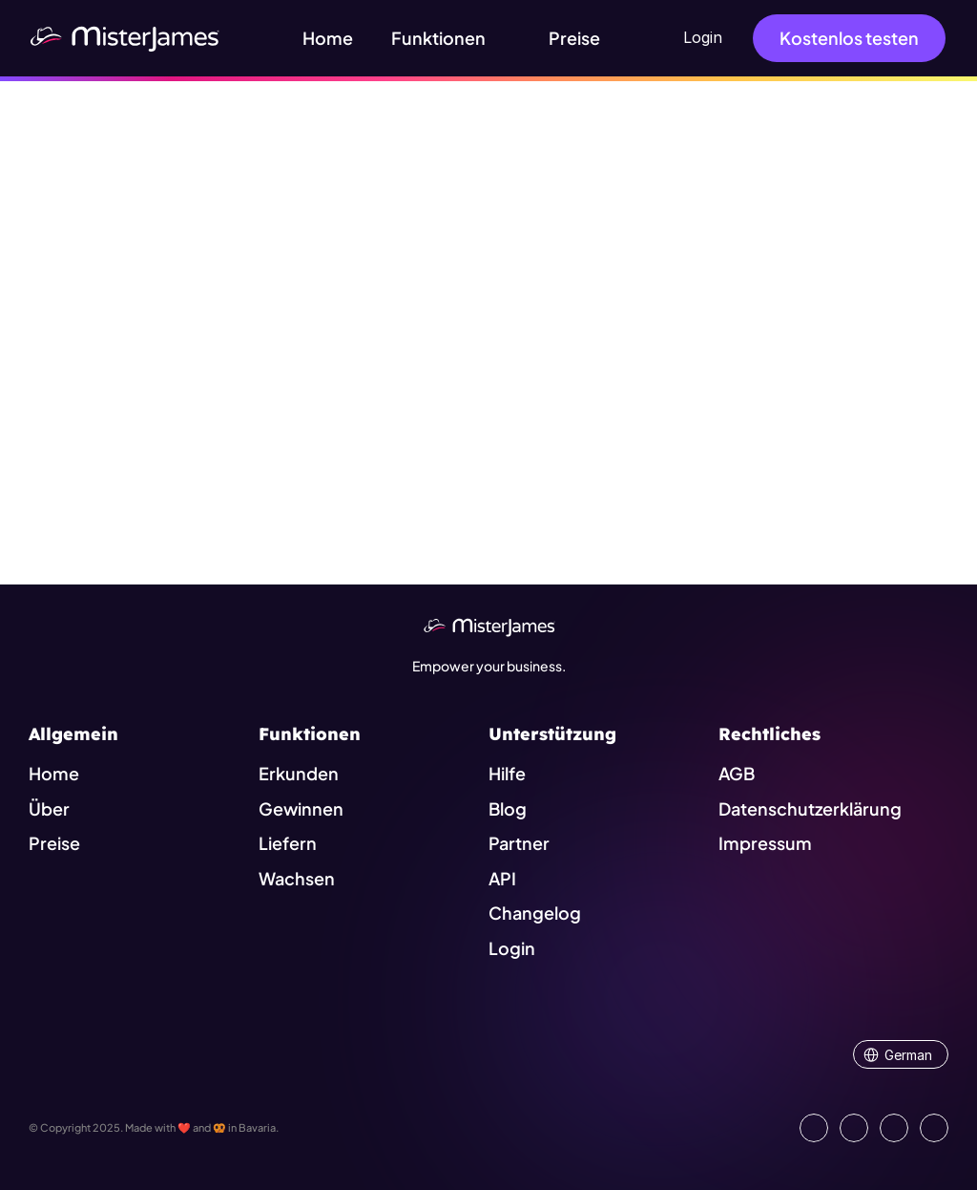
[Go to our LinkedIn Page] (814, 1128)
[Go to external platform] (934, 1128)
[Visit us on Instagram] (894, 1128)
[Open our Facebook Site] (854, 1128)
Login (702, 37)
